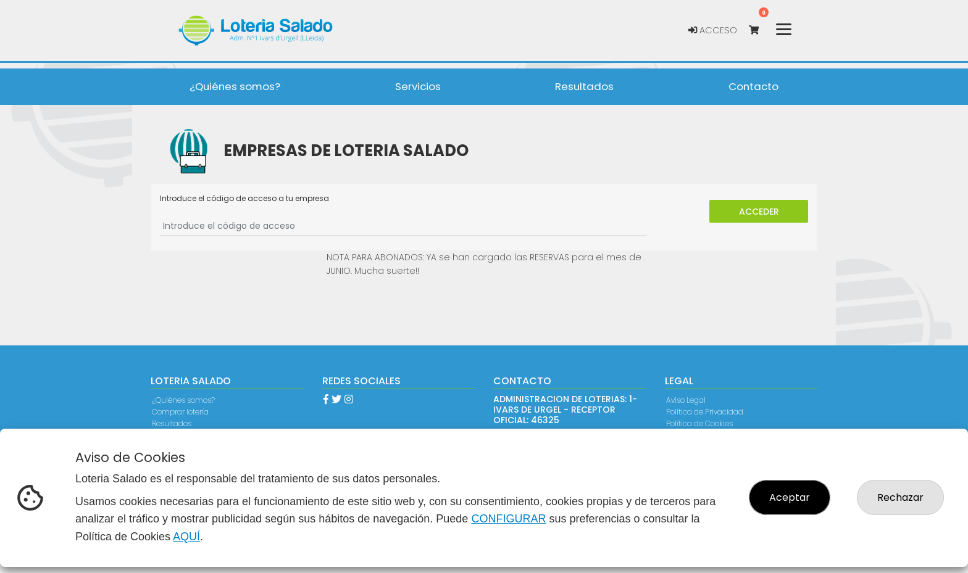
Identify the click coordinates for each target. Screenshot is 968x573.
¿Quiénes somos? (183, 400)
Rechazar (900, 497)
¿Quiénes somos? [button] (235, 86)
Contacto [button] (753, 86)
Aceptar (789, 497)
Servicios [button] (418, 86)
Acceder (759, 211)
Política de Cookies (699, 423)
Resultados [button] (584, 86)
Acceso (712, 30)
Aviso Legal (686, 400)
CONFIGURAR (508, 519)
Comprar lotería (180, 411)
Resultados (171, 423)
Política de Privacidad (704, 411)
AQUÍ (186, 536)
